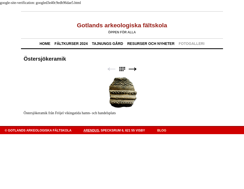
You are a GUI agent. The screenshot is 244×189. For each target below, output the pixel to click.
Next (132, 69)
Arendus (91, 130)
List (122, 69)
